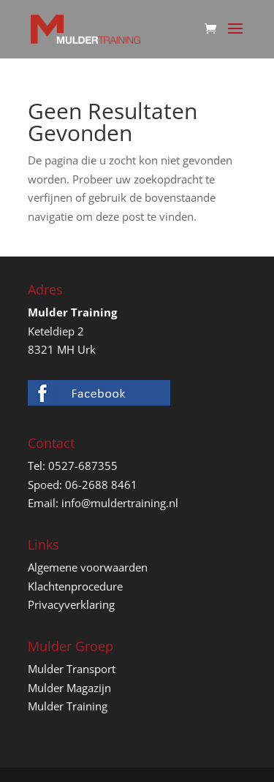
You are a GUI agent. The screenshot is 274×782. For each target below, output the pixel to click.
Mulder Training (67, 706)
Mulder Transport (71, 668)
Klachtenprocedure (75, 586)
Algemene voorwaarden (88, 567)
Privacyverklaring (71, 604)
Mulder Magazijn (69, 687)
